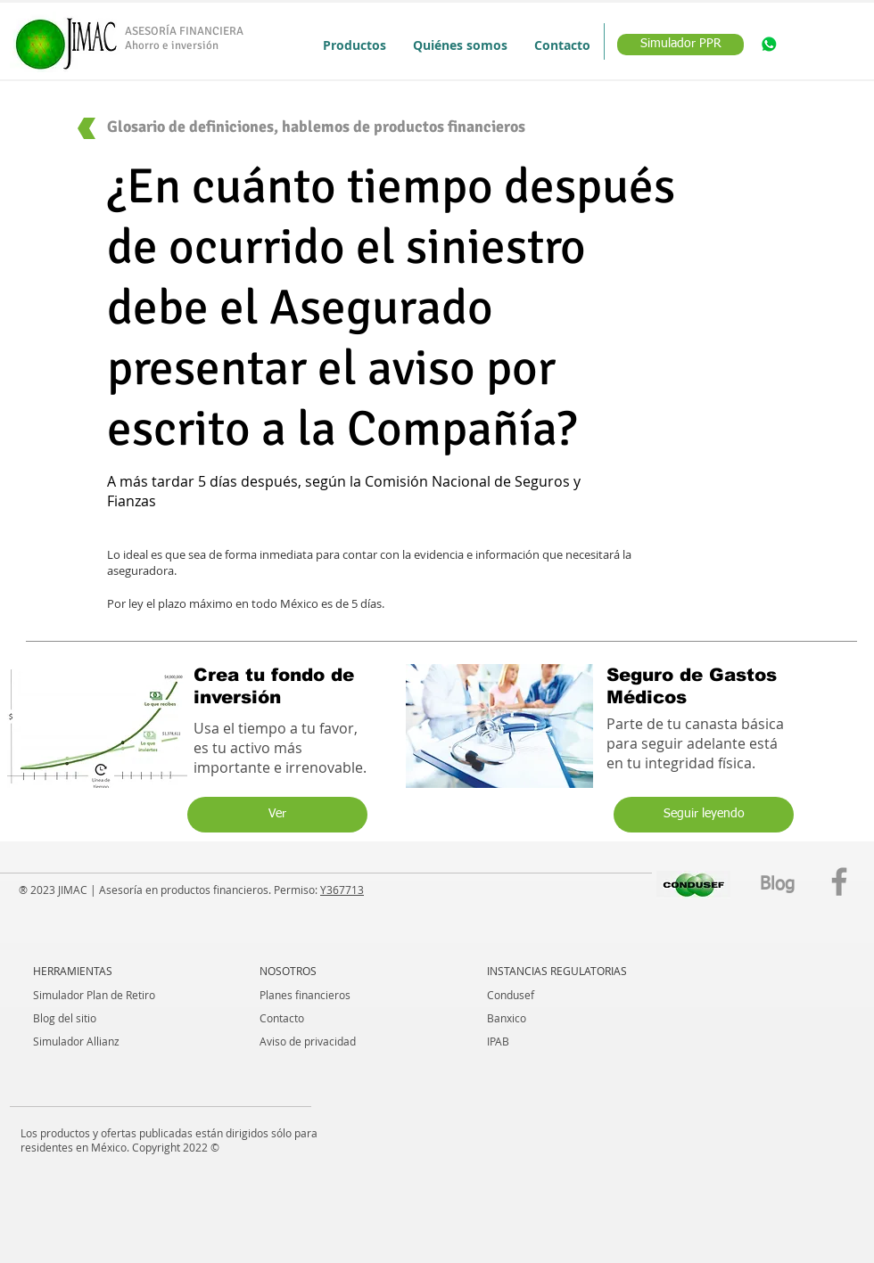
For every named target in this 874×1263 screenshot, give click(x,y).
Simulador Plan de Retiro (94, 995)
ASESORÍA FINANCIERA (184, 31)
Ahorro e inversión (171, 45)
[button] (354, 45)
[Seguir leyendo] (704, 814)
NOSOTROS (288, 971)
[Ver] (277, 814)
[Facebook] (839, 881)
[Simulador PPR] (680, 44)
